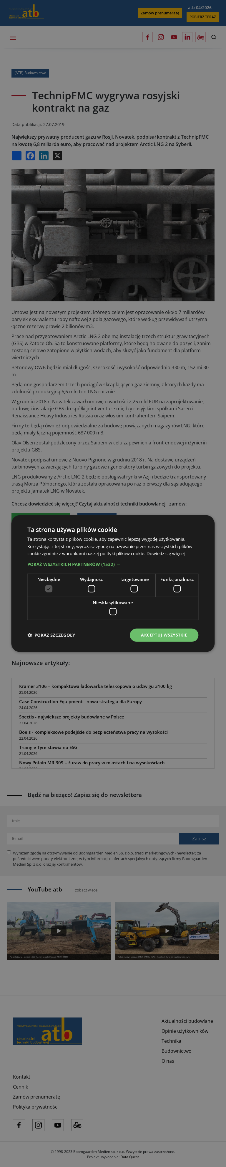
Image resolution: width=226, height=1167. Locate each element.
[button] (112, 564)
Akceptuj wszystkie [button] (164, 635)
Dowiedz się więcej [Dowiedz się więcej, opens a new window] (166, 553)
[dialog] (113, 583)
